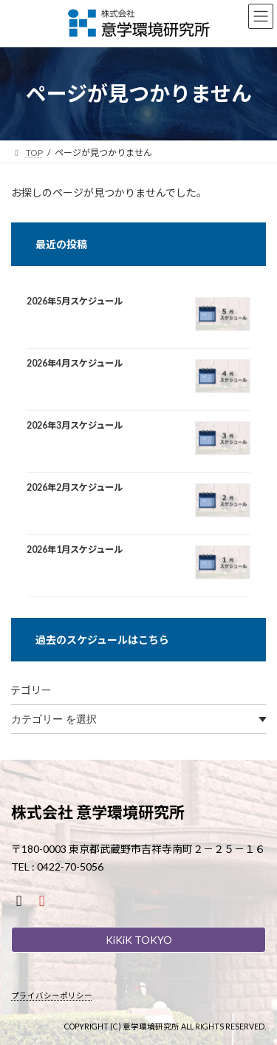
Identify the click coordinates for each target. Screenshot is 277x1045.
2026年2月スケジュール (75, 487)
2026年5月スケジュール (75, 301)
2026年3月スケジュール (75, 425)
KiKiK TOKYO (139, 939)
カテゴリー (26, 690)
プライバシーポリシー (51, 995)
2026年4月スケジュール (75, 363)
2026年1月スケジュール (75, 549)
